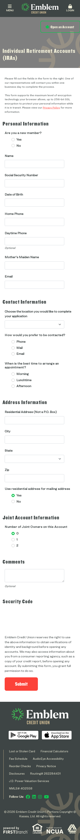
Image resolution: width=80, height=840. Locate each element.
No (18, 146)
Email (9, 276)
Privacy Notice (46, 766)
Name (9, 156)
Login (70, 8)
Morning (22, 374)
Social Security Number (21, 175)
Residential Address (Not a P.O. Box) (31, 412)
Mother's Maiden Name (22, 257)
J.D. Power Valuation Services (29, 781)
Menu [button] (9, 8)
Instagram (40, 797)
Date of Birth (14, 194)
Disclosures (17, 773)
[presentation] (37, 617)
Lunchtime (23, 380)
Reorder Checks (20, 766)
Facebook (28, 797)
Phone (21, 342)
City (7, 431)
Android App (24, 735)
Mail (19, 348)
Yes (18, 139)
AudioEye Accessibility (48, 758)
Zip (7, 470)
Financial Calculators (54, 751)
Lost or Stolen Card (22, 751)
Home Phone (14, 214)
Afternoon (23, 386)
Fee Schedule (18, 758)
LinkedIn (34, 797)
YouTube (46, 797)
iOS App (57, 735)
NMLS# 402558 (20, 788)
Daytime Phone (16, 233)
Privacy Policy (51, 107)
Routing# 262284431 (45, 773)
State (9, 450)
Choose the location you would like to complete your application (38, 314)
